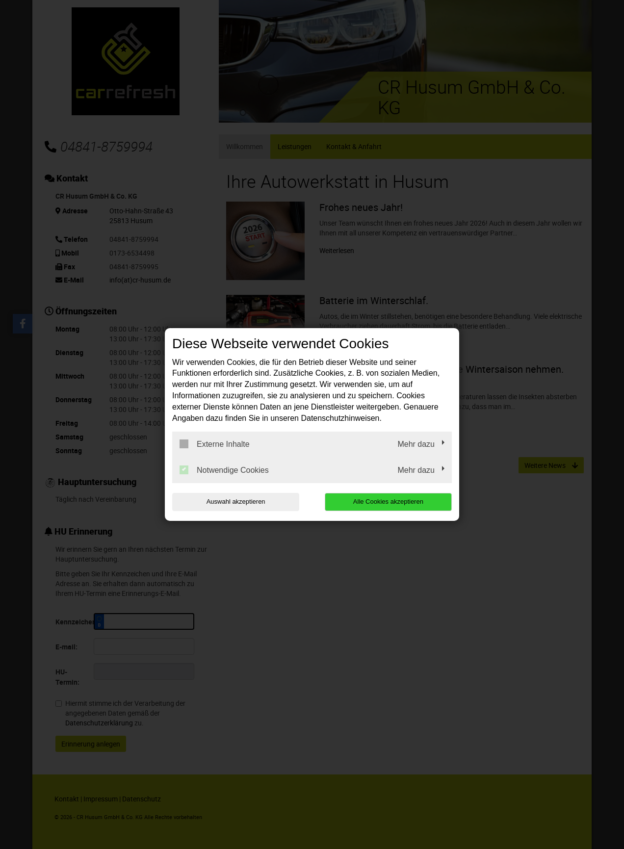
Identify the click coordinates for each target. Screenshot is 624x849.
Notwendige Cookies (224, 469)
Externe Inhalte (215, 443)
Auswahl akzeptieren (235, 501)
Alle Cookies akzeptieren (389, 501)
